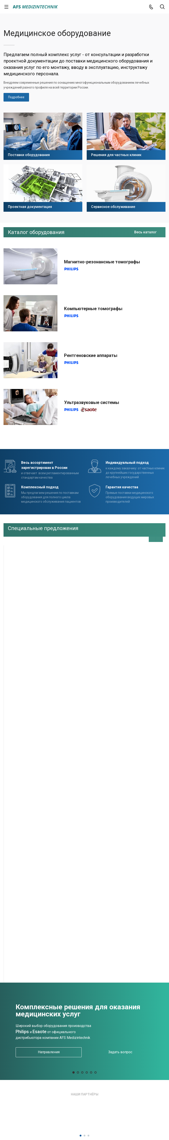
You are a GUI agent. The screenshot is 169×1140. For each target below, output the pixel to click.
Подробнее (16, 97)
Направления (49, 1052)
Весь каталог (145, 232)
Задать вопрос (120, 1052)
